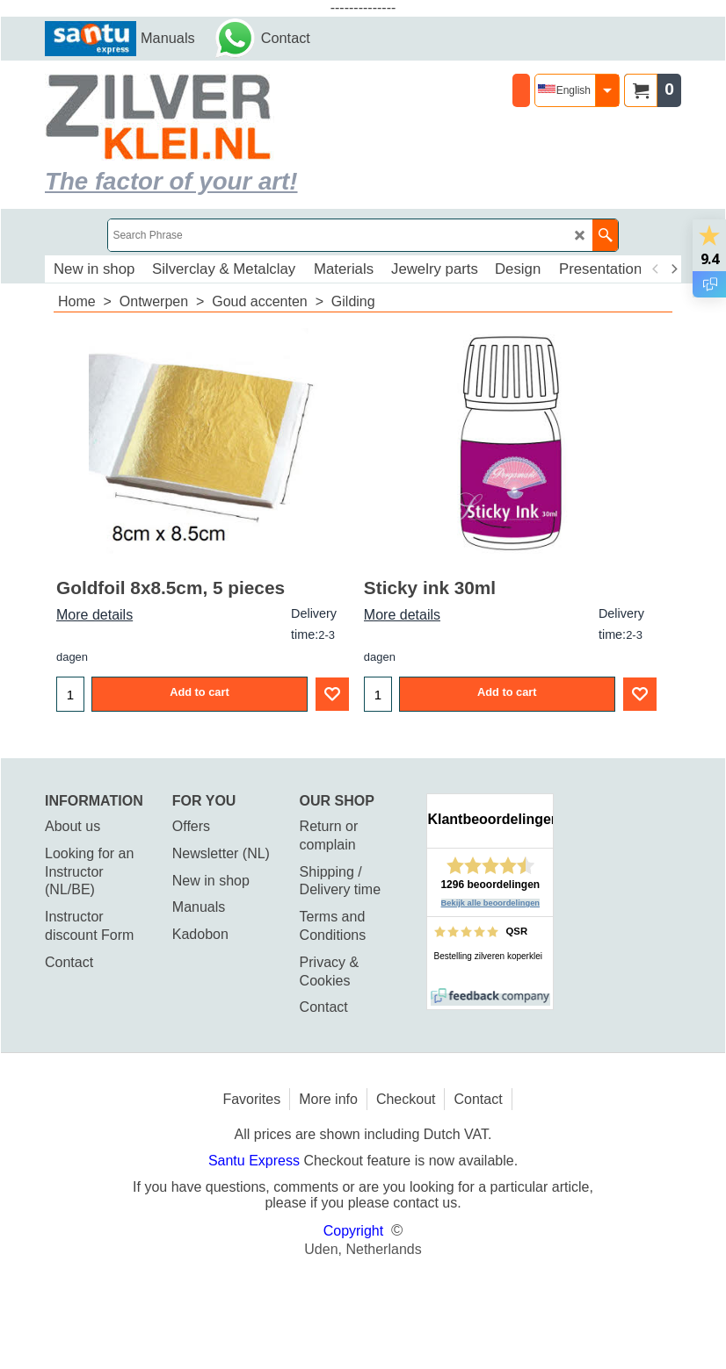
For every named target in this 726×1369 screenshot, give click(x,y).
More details (94, 614)
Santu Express (256, 1160)
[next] (673, 269)
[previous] (656, 269)
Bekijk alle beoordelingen (491, 903)
